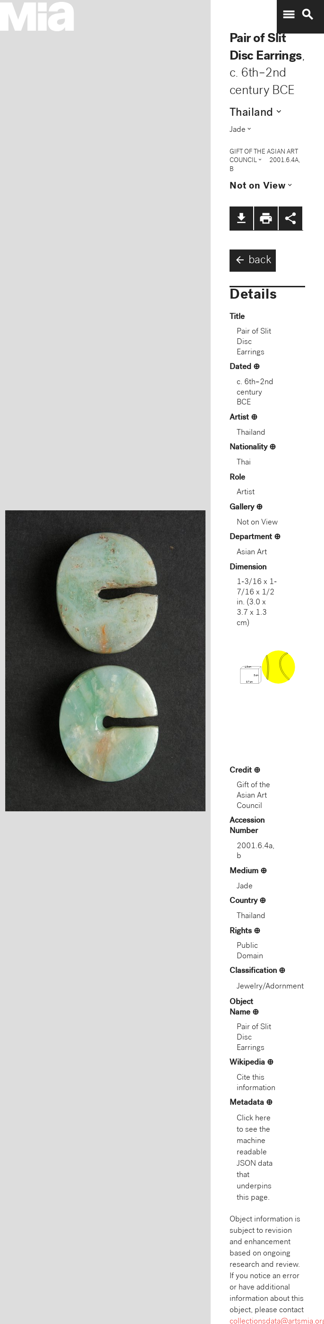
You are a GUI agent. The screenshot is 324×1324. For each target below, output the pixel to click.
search (307, 15)
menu (288, 15)
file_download (241, 218)
